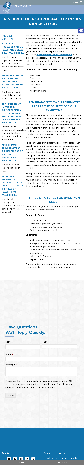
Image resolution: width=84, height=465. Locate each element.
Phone (46, 342)
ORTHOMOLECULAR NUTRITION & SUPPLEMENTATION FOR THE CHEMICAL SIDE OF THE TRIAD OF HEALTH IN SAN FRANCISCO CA (11, 113)
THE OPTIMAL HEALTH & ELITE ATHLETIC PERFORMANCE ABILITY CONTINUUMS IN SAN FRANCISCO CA (13, 82)
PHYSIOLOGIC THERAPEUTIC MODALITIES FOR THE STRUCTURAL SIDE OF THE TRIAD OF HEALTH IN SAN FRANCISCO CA (12, 186)
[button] (81, 30)
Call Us (21, 462)
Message (11, 365)
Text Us (63, 462)
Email (9, 355)
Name (9, 342)
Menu (76, 2)
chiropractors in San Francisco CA (54, 55)
